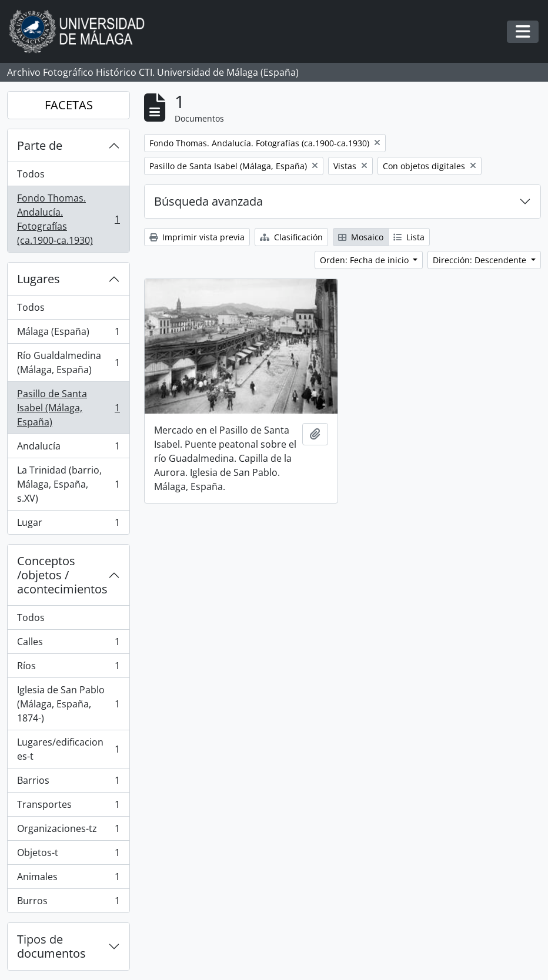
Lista (409, 237)
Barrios (68, 783)
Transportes (68, 807)
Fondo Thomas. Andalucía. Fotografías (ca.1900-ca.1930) (68, 219)
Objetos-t (68, 855)
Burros (68, 903)
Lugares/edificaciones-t (68, 749)
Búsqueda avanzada (208, 201)
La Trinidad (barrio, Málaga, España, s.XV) (68, 484)
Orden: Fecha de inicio (365, 260)
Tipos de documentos (51, 946)
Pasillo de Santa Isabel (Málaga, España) (68, 407)
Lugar (68, 524)
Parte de (39, 145)
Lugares (38, 279)
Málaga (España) (68, 334)
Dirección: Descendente (481, 260)
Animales (68, 879)
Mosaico (360, 237)
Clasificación (291, 237)
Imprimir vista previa (197, 237)
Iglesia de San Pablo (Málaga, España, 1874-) (68, 703)
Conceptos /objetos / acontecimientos (62, 575)
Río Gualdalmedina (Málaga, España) (68, 362)
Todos (31, 173)
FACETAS (69, 105)
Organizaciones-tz (68, 831)
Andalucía (68, 448)
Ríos (68, 668)
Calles (68, 644)
